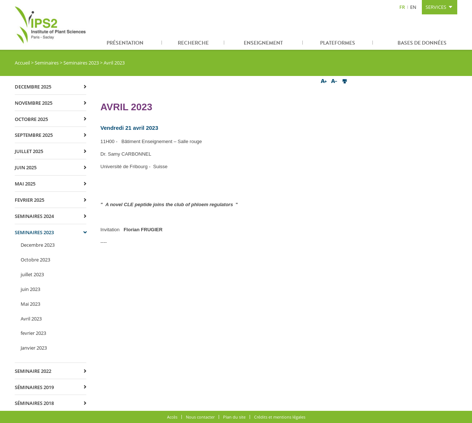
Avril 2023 (31, 318)
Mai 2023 (30, 304)
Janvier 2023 (34, 347)
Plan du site (234, 417)
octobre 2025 (31, 119)
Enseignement (263, 43)
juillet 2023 (32, 274)
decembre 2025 (33, 86)
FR (402, 7)
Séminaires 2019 (34, 387)
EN (413, 7)
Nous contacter (200, 417)
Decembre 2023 (38, 245)
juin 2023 (30, 289)
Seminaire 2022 (33, 371)
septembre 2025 (34, 135)
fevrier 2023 (33, 333)
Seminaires (47, 62)
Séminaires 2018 (34, 403)
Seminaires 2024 (34, 216)
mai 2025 (25, 183)
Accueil (22, 62)
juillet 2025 (29, 151)
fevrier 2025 (29, 200)
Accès (172, 417)
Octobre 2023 (35, 259)
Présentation (125, 43)
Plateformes (337, 43)
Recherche (193, 43)
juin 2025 (26, 167)
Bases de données (422, 43)
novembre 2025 (33, 103)
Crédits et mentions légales (279, 417)
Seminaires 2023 (81, 62)
